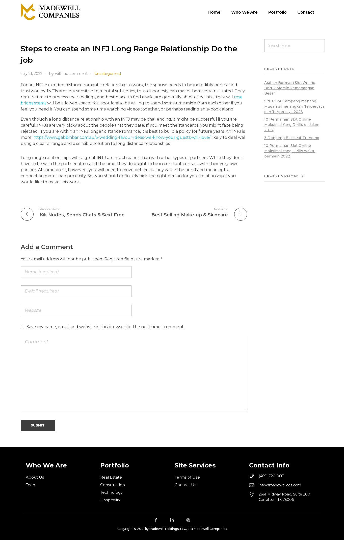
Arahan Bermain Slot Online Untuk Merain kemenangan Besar (289, 88)
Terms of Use (187, 477)
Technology (111, 492)
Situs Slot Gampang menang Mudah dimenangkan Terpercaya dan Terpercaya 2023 (294, 106)
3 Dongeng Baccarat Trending (291, 138)
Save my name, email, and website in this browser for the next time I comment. (105, 326)
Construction (112, 484)
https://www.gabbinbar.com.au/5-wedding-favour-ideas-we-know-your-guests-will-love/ (121, 137)
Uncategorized (107, 73)
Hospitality (110, 500)
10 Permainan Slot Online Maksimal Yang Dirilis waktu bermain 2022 (289, 151)
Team (31, 484)
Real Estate (111, 477)
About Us (35, 477)
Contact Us (185, 484)
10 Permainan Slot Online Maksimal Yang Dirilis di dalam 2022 (291, 124)
